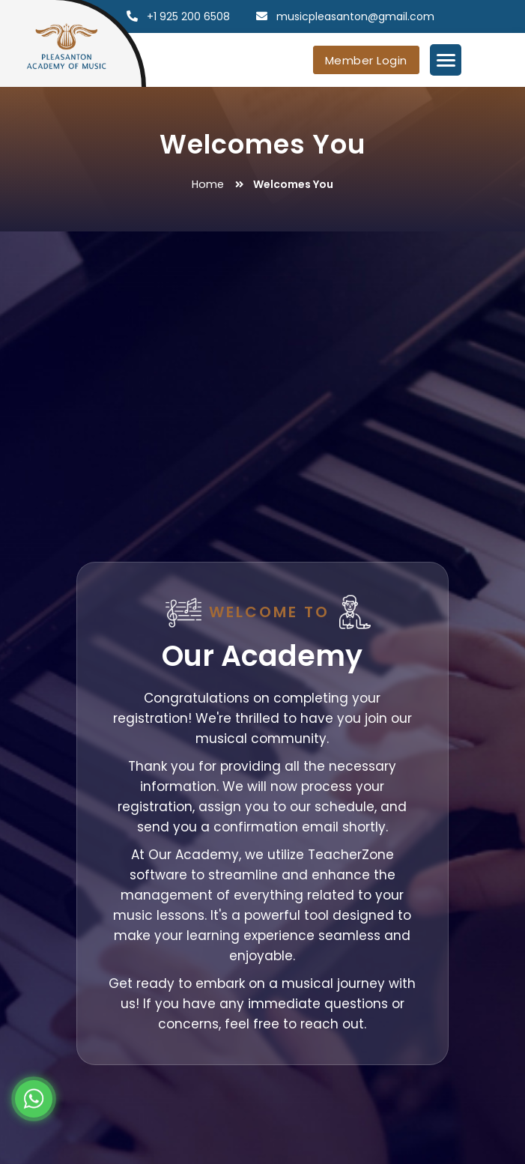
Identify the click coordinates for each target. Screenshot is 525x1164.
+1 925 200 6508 (188, 16)
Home (208, 184)
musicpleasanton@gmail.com (355, 16)
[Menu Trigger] (445, 60)
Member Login (366, 60)
